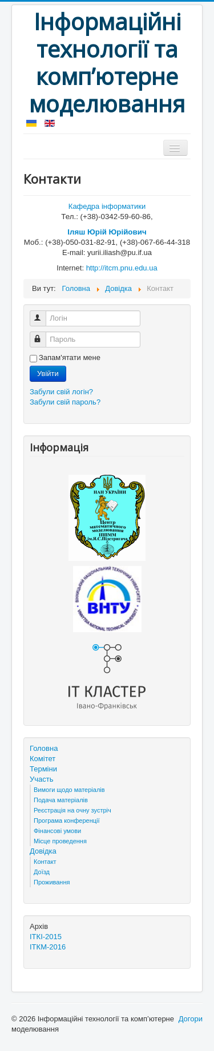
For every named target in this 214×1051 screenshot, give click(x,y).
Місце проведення (60, 841)
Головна (44, 748)
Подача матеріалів (61, 800)
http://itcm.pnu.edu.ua (122, 268)
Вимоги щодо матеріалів (69, 789)
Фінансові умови (57, 830)
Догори (191, 1018)
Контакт (45, 861)
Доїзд (42, 871)
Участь (42, 779)
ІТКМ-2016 (48, 947)
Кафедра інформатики (107, 206)
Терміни (43, 769)
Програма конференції (67, 820)
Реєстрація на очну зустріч (72, 810)
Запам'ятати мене (69, 357)
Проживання (52, 882)
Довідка (43, 851)
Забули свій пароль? (65, 402)
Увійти (48, 373)
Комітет (42, 758)
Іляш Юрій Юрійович (106, 232)
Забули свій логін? (61, 391)
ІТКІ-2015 (46, 936)
